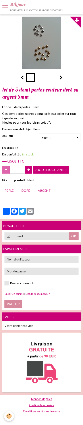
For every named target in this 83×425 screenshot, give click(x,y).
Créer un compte (14, 293)
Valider (13, 304)
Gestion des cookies (41, 405)
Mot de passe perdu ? (37, 293)
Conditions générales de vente (41, 411)
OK (73, 236)
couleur (7, 136)
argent (44, 190)
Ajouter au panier (51, 170)
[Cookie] (9, 416)
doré (25, 190)
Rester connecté (18, 283)
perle (9, 190)
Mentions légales (41, 399)
